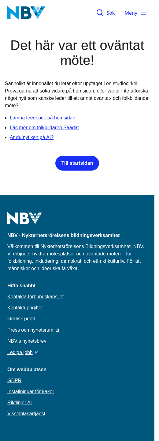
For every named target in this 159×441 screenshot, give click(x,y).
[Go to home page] (24, 222)
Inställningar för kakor (30, 391)
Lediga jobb (22, 352)
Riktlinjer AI (19, 402)
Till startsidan (77, 163)
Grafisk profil (21, 318)
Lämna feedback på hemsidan (42, 117)
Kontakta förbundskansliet (35, 296)
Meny (135, 13)
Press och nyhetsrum (33, 330)
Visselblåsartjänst (26, 413)
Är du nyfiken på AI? (32, 137)
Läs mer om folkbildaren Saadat (44, 127)
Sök (106, 13)
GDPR (14, 380)
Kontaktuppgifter (25, 307)
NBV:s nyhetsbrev (26, 341)
